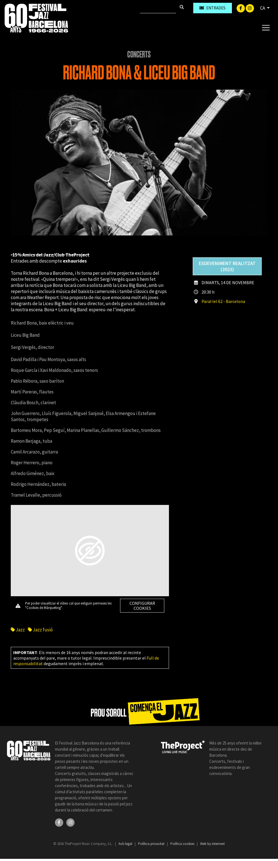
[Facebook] (241, 8)
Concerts (139, 54)
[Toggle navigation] (266, 27)
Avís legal (125, 843)
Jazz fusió (40, 630)
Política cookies (182, 843)
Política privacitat (151, 843)
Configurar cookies (142, 605)
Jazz (18, 630)
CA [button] (263, 8)
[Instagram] (250, 8)
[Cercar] (158, 8)
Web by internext (212, 843)
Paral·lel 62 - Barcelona (223, 301)
